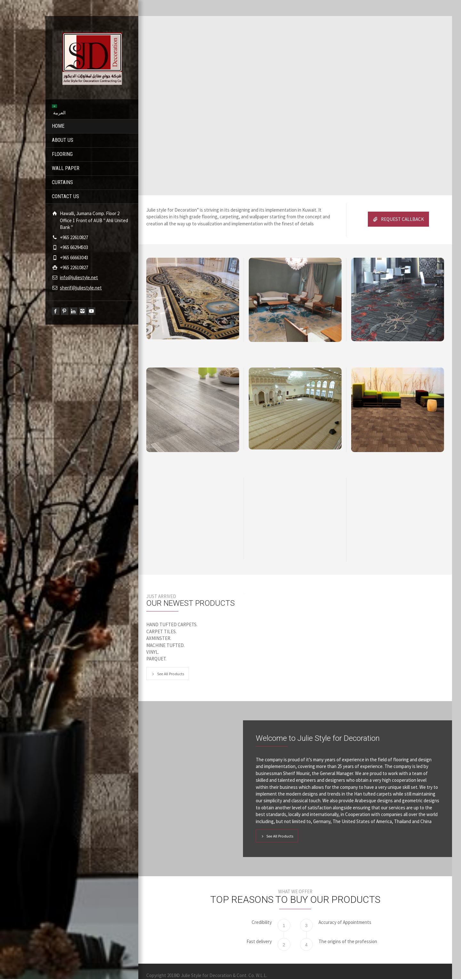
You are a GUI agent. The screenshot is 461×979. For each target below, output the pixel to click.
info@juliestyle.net (79, 277)
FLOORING (62, 154)
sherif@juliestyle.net (81, 288)
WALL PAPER (65, 168)
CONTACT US (65, 196)
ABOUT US (62, 140)
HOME (58, 126)
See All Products (167, 673)
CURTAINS (62, 182)
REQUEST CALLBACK (398, 219)
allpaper (261, 217)
